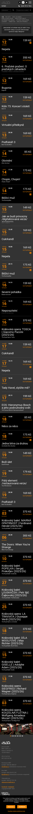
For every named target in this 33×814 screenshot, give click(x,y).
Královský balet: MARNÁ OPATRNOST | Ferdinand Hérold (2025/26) (16, 523)
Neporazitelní (9, 310)
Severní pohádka (11, 292)
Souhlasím (22, 806)
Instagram (11, 787)
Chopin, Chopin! (11, 179)
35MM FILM (12, 21)
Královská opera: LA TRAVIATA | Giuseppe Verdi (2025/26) (14, 616)
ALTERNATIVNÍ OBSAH (8, 20)
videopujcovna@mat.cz (8, 782)
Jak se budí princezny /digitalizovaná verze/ (14, 218)
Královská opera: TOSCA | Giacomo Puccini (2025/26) (16, 332)
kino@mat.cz (5, 774)
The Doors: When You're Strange (16, 546)
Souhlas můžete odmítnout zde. (16, 811)
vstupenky (27, 60)
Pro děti (8, 17)
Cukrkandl (8, 239)
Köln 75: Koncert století (16, 106)
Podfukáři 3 (8, 142)
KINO (4, 6)
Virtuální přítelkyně (13, 125)
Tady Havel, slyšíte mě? (16, 387)
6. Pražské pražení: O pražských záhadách (14, 68)
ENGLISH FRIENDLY (22, 21)
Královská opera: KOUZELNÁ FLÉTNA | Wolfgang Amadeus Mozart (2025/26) (15, 714)
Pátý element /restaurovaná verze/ (14, 482)
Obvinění (7, 160)
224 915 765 (26, 6)
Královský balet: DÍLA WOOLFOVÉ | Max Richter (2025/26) (14, 640)
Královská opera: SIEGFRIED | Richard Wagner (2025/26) (14, 688)
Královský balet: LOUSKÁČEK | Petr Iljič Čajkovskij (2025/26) (15, 592)
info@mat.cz (5, 766)
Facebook (4, 787)
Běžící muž (8, 197)
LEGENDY (4, 21)
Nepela (6, 49)
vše (3, 17)
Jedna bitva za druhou (15, 443)
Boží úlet (7, 462)
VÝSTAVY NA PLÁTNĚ (22, 20)
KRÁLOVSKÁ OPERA (7, 18)
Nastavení (10, 806)
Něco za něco (10, 426)
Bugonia (6, 87)
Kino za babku (17, 17)
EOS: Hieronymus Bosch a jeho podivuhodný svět (16, 406)
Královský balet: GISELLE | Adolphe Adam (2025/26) (13, 664)
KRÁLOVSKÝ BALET (20, 18)
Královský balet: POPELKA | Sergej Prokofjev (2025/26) (14, 568)
